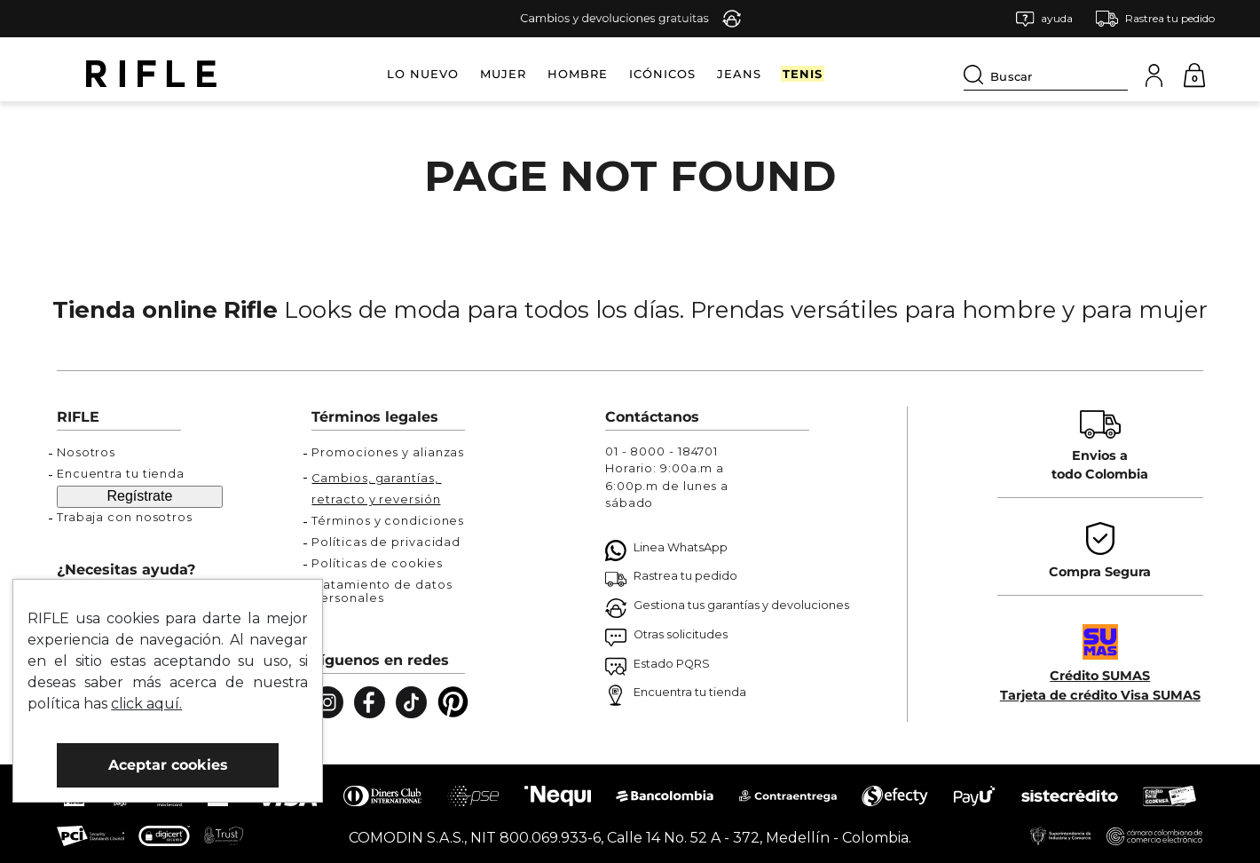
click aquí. (146, 703)
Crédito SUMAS (1100, 676)
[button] (1044, 19)
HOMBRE (577, 74)
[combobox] (1046, 74)
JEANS (739, 74)
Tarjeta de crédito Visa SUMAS (1100, 695)
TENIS (803, 74)
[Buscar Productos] (977, 74)
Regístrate (140, 495)
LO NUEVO (423, 74)
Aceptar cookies (168, 764)
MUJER (503, 74)
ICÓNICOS (662, 74)
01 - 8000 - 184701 (661, 451)
